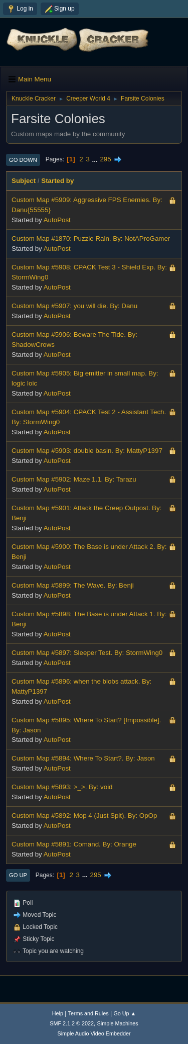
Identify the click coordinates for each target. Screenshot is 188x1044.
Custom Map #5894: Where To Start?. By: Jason (83, 758)
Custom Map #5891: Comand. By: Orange (74, 844)
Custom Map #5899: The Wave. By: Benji (73, 585)
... (96, 159)
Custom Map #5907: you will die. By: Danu (74, 306)
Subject (24, 180)
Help (57, 1013)
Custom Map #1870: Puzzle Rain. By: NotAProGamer (91, 238)
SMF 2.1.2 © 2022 (72, 1023)
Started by (57, 180)
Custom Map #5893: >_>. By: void (62, 787)
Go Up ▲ (124, 1013)
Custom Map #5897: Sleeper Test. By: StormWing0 (87, 652)
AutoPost (57, 220)
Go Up (18, 875)
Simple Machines (117, 1023)
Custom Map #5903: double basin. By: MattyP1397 (87, 450)
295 (105, 159)
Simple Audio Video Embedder (93, 1033)
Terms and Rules (88, 1013)
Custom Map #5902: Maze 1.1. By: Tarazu (74, 479)
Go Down (23, 160)
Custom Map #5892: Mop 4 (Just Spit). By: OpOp (84, 815)
